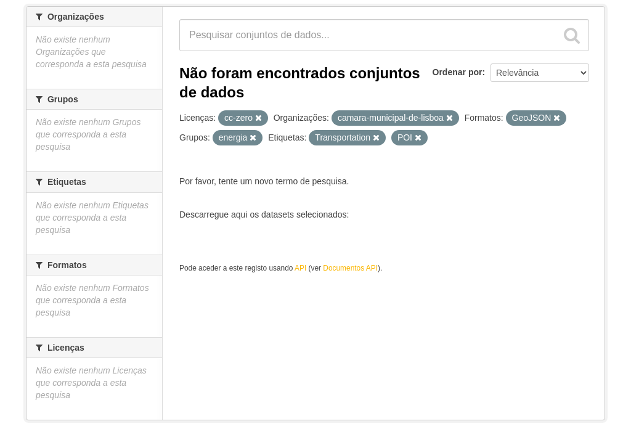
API (300, 268)
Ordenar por (457, 72)
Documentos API (350, 268)
